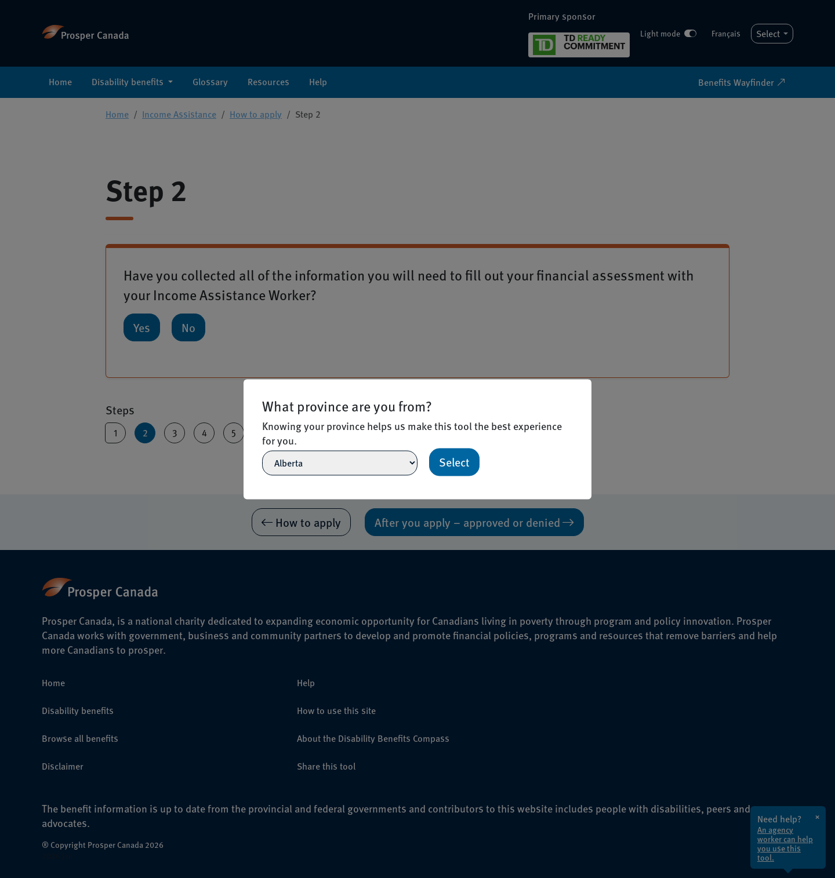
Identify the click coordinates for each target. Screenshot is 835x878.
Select (454, 462)
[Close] (586, 384)
